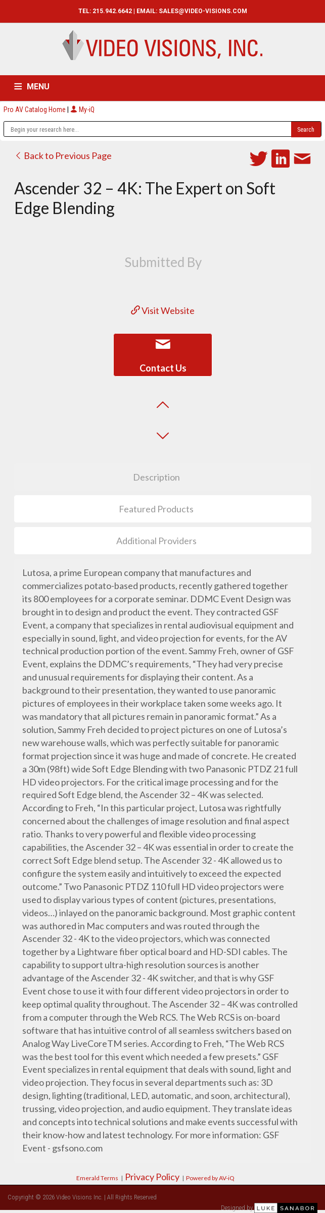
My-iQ (82, 110)
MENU (38, 86)
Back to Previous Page (63, 155)
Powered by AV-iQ (210, 1178)
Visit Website (163, 310)
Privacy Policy (152, 1176)
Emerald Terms (97, 1178)
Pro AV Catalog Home (35, 110)
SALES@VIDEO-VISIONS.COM (203, 11)
